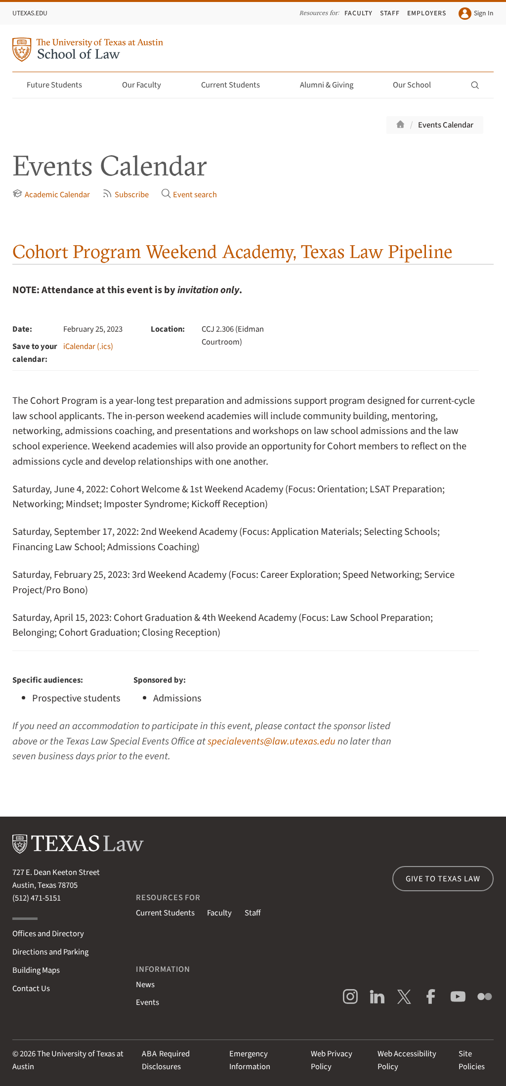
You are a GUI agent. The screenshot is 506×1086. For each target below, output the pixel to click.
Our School (417, 85)
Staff (390, 13)
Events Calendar (445, 125)
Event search (189, 194)
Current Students (236, 85)
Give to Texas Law (443, 879)
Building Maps (36, 970)
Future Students (60, 85)
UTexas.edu (29, 13)
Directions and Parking (50, 952)
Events (147, 1002)
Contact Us (31, 989)
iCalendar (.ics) (88, 346)
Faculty (358, 13)
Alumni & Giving (332, 85)
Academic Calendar (50, 194)
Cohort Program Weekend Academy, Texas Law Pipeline (232, 251)
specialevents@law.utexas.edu (272, 741)
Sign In (476, 13)
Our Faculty (147, 85)
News (145, 985)
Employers (426, 13)
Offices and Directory (48, 934)
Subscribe (125, 194)
